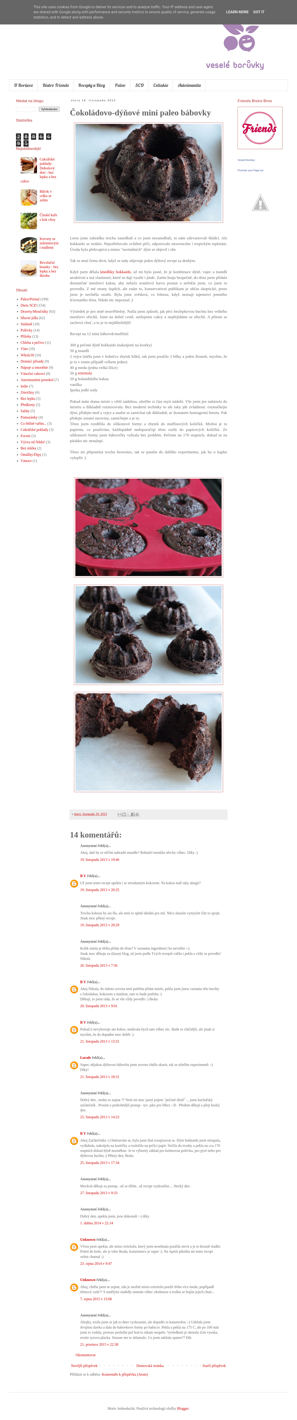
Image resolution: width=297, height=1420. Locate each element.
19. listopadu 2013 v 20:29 (99, 925)
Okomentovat (85, 1355)
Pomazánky (29, 417)
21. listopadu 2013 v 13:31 (99, 1041)
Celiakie (160, 85)
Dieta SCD (29, 305)
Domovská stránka (150, 1366)
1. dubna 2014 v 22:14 (96, 1223)
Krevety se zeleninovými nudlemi (49, 243)
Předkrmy (28, 405)
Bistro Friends (55, 85)
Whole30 (27, 355)
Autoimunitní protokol (37, 380)
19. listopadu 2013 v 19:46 (99, 860)
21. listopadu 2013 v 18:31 (99, 1077)
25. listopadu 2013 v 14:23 (99, 1117)
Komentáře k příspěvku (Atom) (125, 1374)
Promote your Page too (250, 170)
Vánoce (26, 461)
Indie (24, 386)
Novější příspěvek (84, 1366)
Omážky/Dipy (31, 454)
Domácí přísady (32, 361)
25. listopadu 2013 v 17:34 (99, 1163)
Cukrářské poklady (34, 430)
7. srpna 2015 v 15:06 (96, 1299)
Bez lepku (28, 398)
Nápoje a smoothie (34, 367)
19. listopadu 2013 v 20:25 (99, 890)
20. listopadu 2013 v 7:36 (98, 965)
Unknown (87, 1239)
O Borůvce (23, 85)
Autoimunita (189, 85)
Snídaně (26, 324)
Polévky (26, 330)
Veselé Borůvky (246, 160)
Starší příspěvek (214, 1366)
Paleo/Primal (30, 299)
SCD (139, 85)
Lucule (85, 1058)
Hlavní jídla (29, 318)
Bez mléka (28, 448)
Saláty (25, 411)
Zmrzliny (27, 392)
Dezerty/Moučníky (34, 311)
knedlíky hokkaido (115, 272)
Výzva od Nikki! (33, 442)
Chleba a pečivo (32, 342)
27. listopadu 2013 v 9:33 (98, 1193)
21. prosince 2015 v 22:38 (99, 1344)
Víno (24, 349)
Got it (258, 12)
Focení (26, 436)
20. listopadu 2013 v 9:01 (98, 1006)
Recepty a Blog (91, 85)
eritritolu (85, 373)
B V (83, 876)
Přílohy (26, 336)
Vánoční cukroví (33, 374)
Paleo (120, 85)
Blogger (183, 1408)
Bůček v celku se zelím (46, 196)
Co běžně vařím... (33, 423)
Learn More (237, 12)
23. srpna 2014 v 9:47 (96, 1263)
